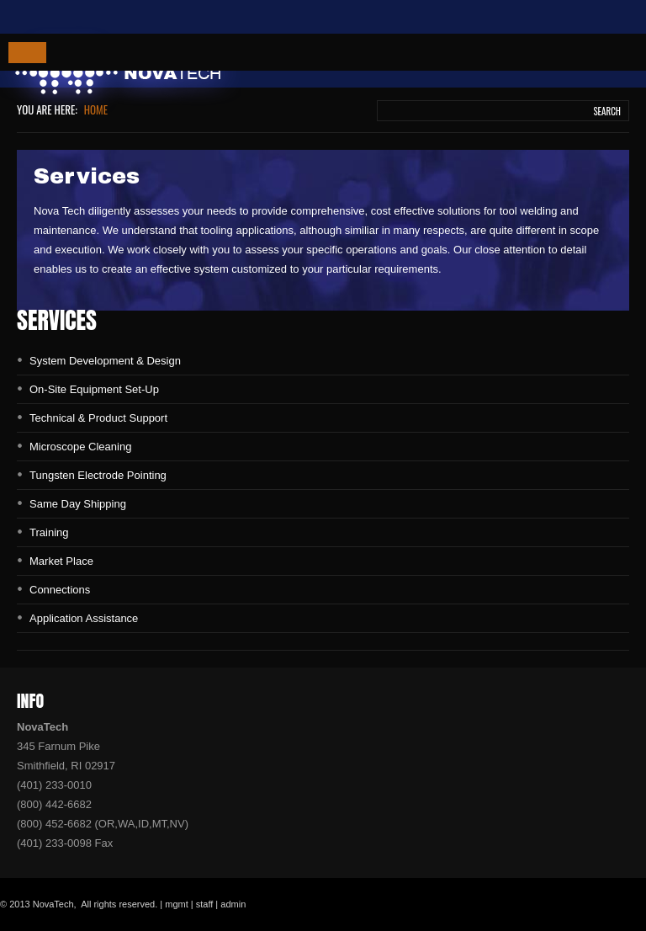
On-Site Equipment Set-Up (94, 389)
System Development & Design (105, 360)
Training (48, 532)
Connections (59, 589)
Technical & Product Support (98, 418)
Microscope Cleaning (80, 446)
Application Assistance (83, 618)
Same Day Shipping (77, 503)
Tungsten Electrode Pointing (98, 475)
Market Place (61, 561)
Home (96, 109)
